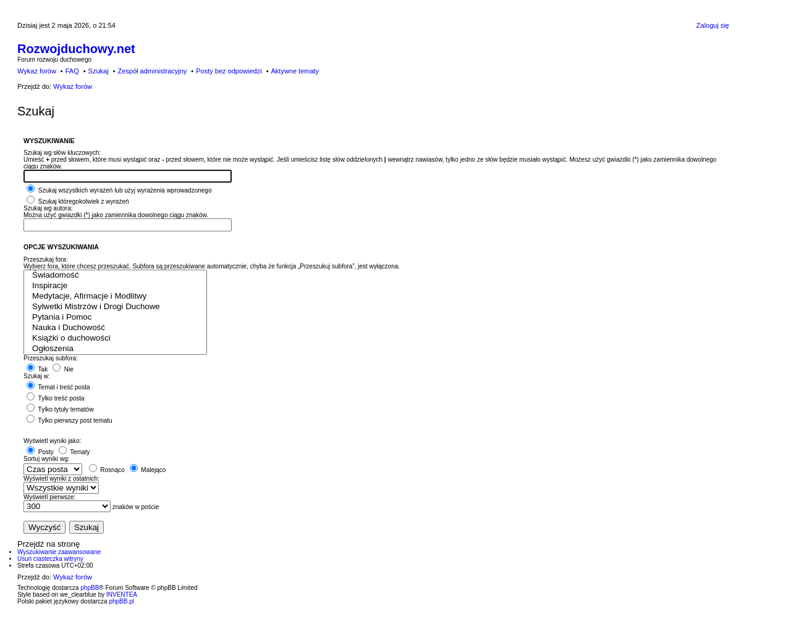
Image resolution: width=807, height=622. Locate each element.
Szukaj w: (36, 376)
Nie (63, 369)
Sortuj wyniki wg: (46, 458)
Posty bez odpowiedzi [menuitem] (228, 71)
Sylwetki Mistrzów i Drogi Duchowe (115, 307)
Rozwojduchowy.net (76, 49)
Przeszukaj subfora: (50, 358)
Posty (40, 452)
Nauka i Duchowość (115, 328)
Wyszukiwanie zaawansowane (59, 552)
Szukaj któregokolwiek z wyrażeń (78, 201)
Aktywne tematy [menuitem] (295, 71)
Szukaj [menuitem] (98, 71)
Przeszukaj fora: (45, 259)
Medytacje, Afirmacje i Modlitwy (115, 296)
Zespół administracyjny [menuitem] (152, 71)
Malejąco (148, 469)
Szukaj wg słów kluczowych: (62, 152)
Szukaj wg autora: (48, 208)
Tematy (74, 452)
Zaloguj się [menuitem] (712, 25)
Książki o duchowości (115, 338)
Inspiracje (115, 286)
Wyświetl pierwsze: (49, 497)
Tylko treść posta (56, 398)
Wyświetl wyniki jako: (52, 440)
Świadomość (115, 275)
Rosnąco (107, 469)
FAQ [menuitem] (72, 71)
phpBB (89, 587)
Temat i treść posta (58, 387)
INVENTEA (121, 594)
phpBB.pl (121, 601)
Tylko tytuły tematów (60, 409)
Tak (37, 369)
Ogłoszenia (115, 349)
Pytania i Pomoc (115, 317)
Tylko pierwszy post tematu (69, 420)
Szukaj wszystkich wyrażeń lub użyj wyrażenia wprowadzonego (119, 190)
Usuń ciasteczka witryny (50, 558)
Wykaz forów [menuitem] (36, 71)
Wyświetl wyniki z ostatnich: (61, 478)
